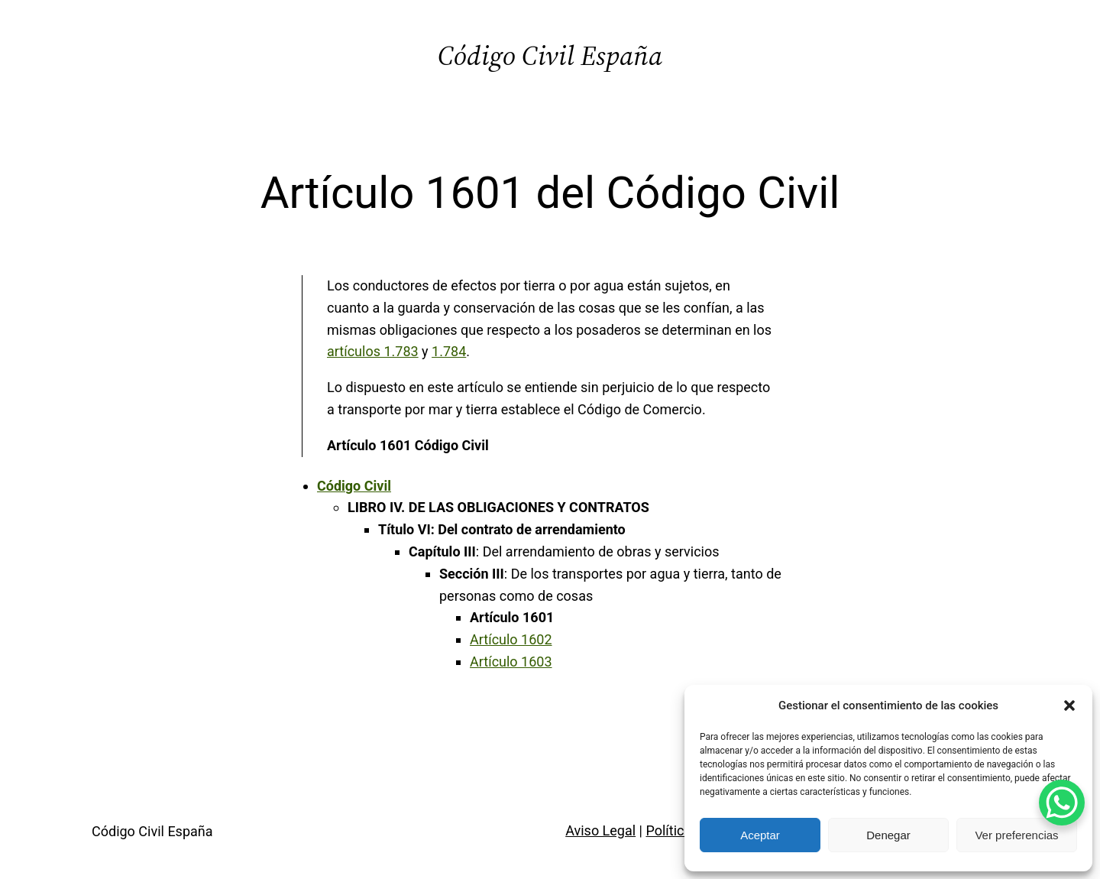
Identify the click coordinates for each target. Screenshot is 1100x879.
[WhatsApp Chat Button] (1062, 802)
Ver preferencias (1016, 835)
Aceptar (760, 835)
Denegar (888, 835)
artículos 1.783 (373, 351)
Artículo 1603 (511, 662)
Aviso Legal (600, 830)
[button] (1069, 705)
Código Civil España (550, 55)
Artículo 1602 (511, 639)
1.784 (449, 351)
